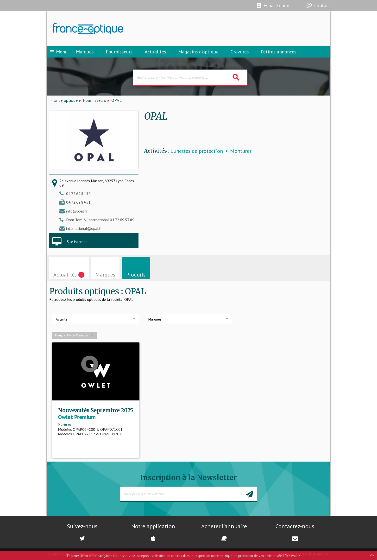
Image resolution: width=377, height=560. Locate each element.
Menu (58, 52)
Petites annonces (278, 52)
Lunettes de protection (196, 151)
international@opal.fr (84, 228)
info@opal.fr (77, 211)
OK (372, 556)
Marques (85, 52)
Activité (62, 319)
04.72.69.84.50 (78, 193)
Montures (241, 151)
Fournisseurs (119, 52)
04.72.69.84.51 (78, 202)
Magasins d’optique (198, 52)
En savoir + (292, 556)
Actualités (155, 52)
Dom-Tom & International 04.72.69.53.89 (100, 219)
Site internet (77, 241)
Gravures (240, 52)
